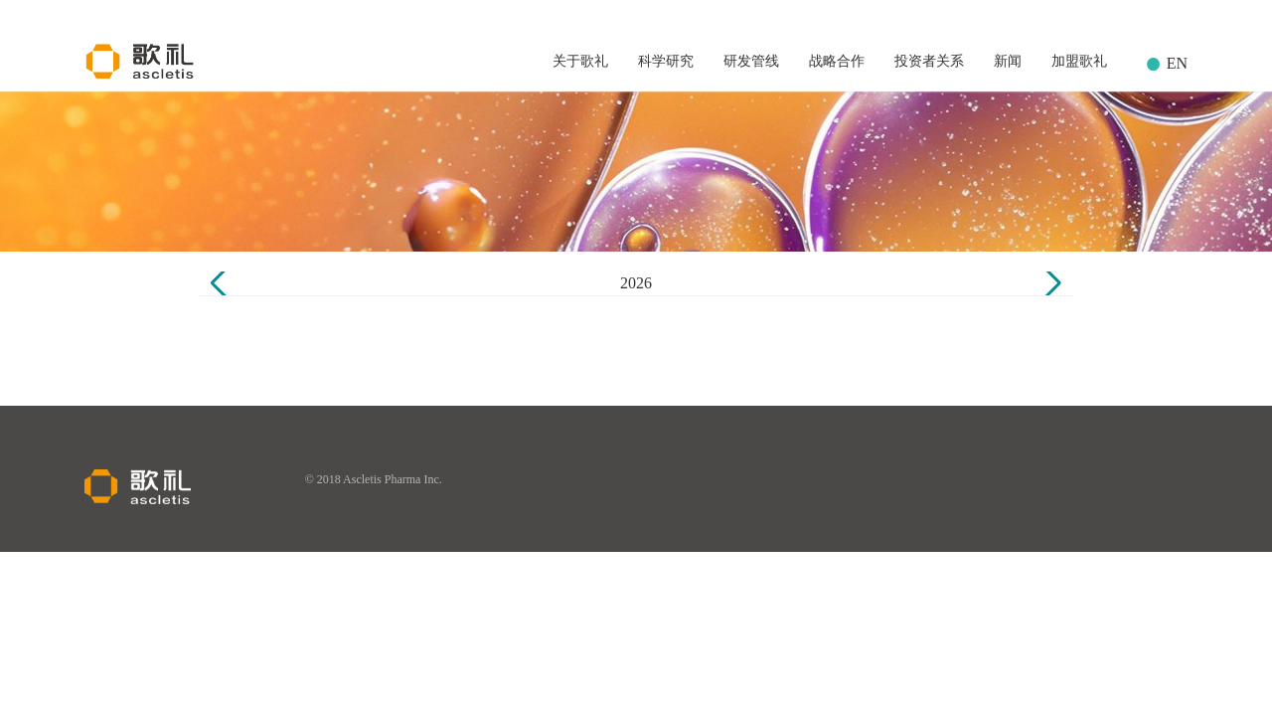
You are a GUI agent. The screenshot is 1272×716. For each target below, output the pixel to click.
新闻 (1008, 61)
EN (1177, 63)
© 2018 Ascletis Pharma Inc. (373, 479)
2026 (636, 282)
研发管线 (751, 61)
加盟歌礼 (1079, 61)
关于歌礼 (580, 61)
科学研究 (666, 61)
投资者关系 (929, 61)
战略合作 (837, 61)
